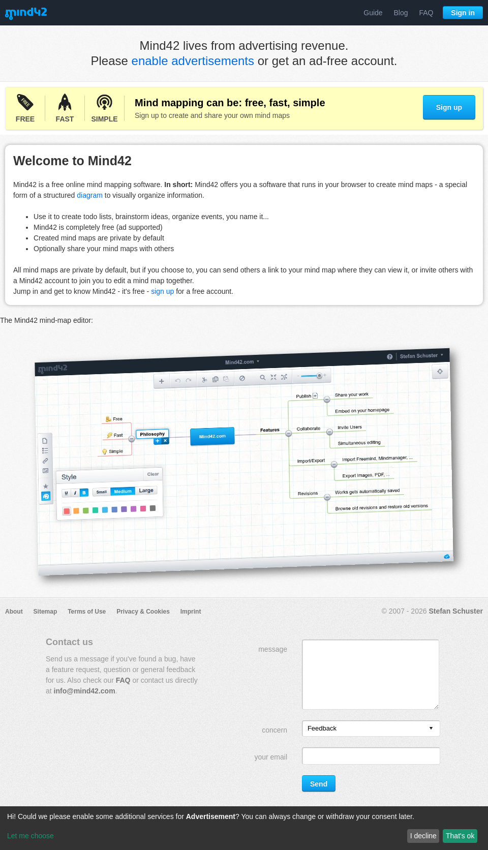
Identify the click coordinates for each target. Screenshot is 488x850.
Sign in (463, 13)
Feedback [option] (322, 728)
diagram (90, 195)
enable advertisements (193, 61)
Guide (372, 13)
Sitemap (45, 611)
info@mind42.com (84, 691)
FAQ (426, 13)
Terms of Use (87, 611)
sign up (162, 291)
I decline (423, 836)
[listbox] (371, 728)
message (272, 649)
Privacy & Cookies (143, 611)
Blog (401, 13)
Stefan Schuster (456, 611)
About (14, 611)
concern (274, 730)
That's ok (460, 836)
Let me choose (30, 836)
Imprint (190, 611)
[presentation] (431, 729)
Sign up (449, 107)
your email (270, 757)
